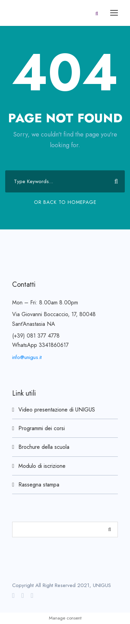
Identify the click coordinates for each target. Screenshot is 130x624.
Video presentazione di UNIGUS (56, 410)
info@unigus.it (27, 357)
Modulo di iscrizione (42, 466)
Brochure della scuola (43, 447)
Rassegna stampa (38, 485)
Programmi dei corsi (41, 428)
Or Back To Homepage (65, 202)
